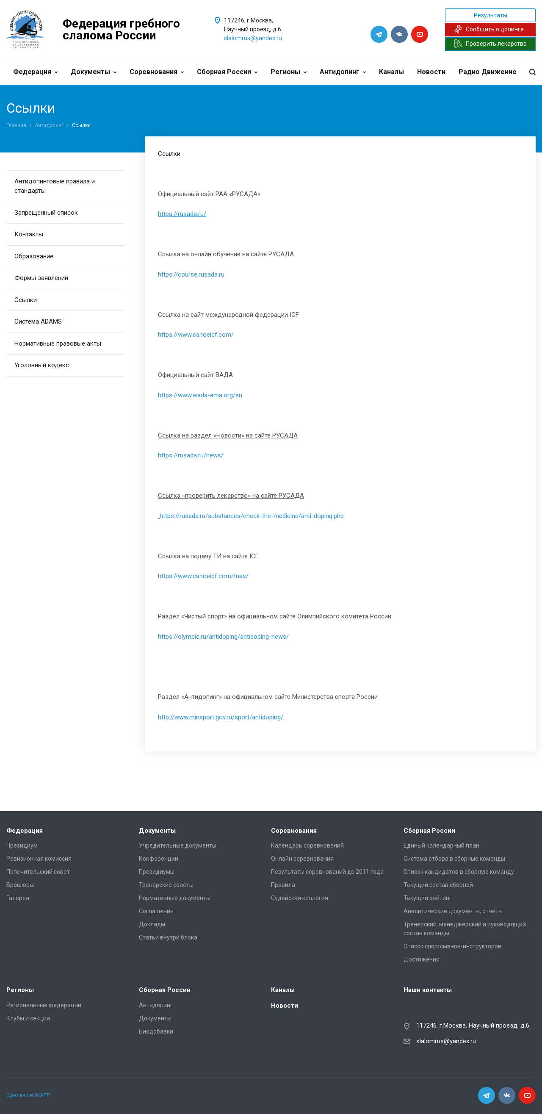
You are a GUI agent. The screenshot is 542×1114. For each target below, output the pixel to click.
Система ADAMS (38, 321)
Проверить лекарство (490, 43)
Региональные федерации (43, 1005)
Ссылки (25, 300)
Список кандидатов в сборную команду (459, 871)
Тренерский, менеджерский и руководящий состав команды (465, 929)
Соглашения (156, 911)
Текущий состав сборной (438, 884)
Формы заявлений (41, 278)
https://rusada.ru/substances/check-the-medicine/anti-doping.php (252, 516)
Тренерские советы (166, 884)
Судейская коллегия (299, 898)
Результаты (490, 15)
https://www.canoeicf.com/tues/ (203, 576)
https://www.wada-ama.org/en (200, 395)
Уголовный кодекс (41, 365)
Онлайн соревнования (302, 858)
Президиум (22, 845)
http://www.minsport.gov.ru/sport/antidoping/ (220, 717)
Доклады (152, 924)
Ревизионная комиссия (39, 858)
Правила (283, 884)
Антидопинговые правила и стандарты (54, 186)
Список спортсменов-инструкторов (452, 946)
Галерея (17, 898)
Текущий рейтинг (428, 898)
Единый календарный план (441, 845)
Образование (33, 256)
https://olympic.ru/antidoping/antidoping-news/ (223, 636)
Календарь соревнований (307, 845)
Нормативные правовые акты (57, 343)
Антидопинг (343, 72)
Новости (431, 72)
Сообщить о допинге (489, 29)
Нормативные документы (174, 898)
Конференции (158, 858)
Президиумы (156, 871)
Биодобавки (156, 1031)
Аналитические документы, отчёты (453, 911)
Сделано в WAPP (28, 1095)
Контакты (28, 234)
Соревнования (157, 72)
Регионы (289, 72)
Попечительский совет (38, 871)
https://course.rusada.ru (191, 274)
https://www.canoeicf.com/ (196, 334)
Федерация (35, 72)
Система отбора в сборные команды (454, 858)
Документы (93, 72)
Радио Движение (488, 72)
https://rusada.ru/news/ (191, 455)
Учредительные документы (177, 845)
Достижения (422, 959)
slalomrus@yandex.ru (253, 38)
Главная (16, 125)
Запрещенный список (46, 212)
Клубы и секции (28, 1018)
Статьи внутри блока (168, 937)
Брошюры (20, 884)
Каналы (391, 72)
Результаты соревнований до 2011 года (327, 871)
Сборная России (227, 72)
